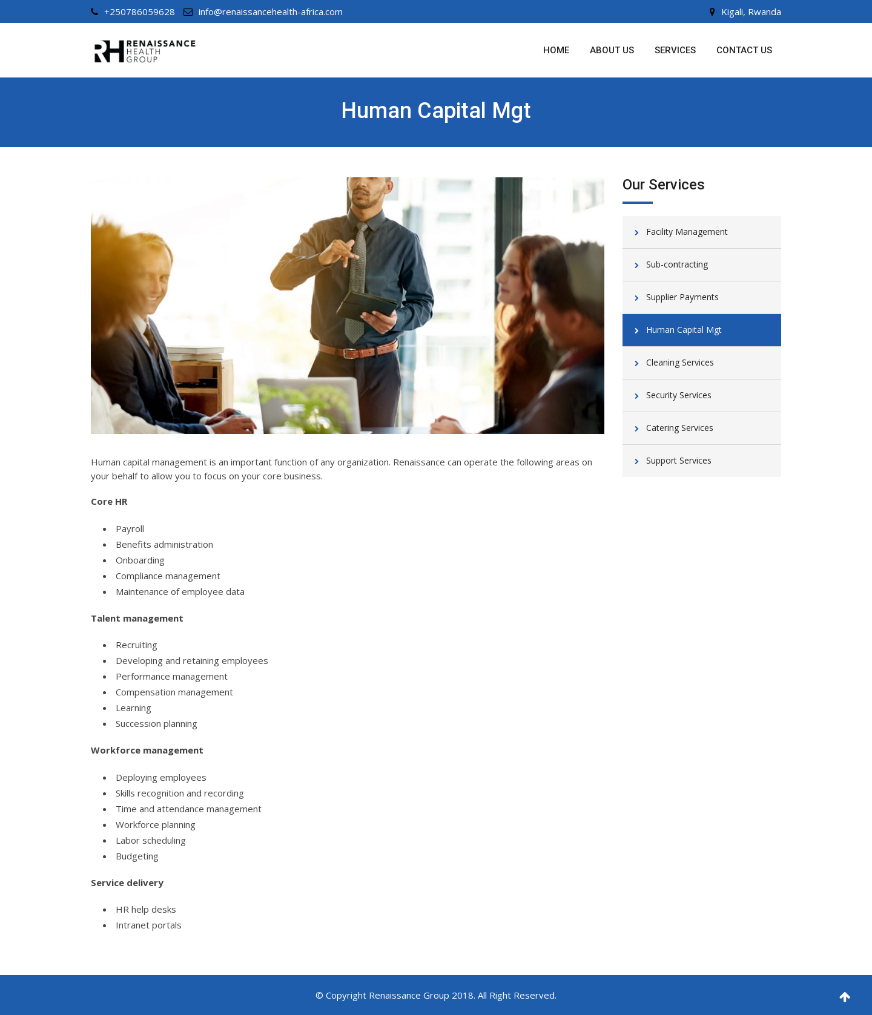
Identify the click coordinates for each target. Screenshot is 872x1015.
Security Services (679, 395)
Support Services (679, 460)
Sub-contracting (677, 264)
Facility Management (687, 231)
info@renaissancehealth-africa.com (271, 11)
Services (675, 50)
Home (556, 50)
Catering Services (679, 427)
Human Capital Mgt (684, 329)
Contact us (744, 50)
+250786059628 (139, 11)
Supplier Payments (682, 297)
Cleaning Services (680, 362)
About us (612, 50)
